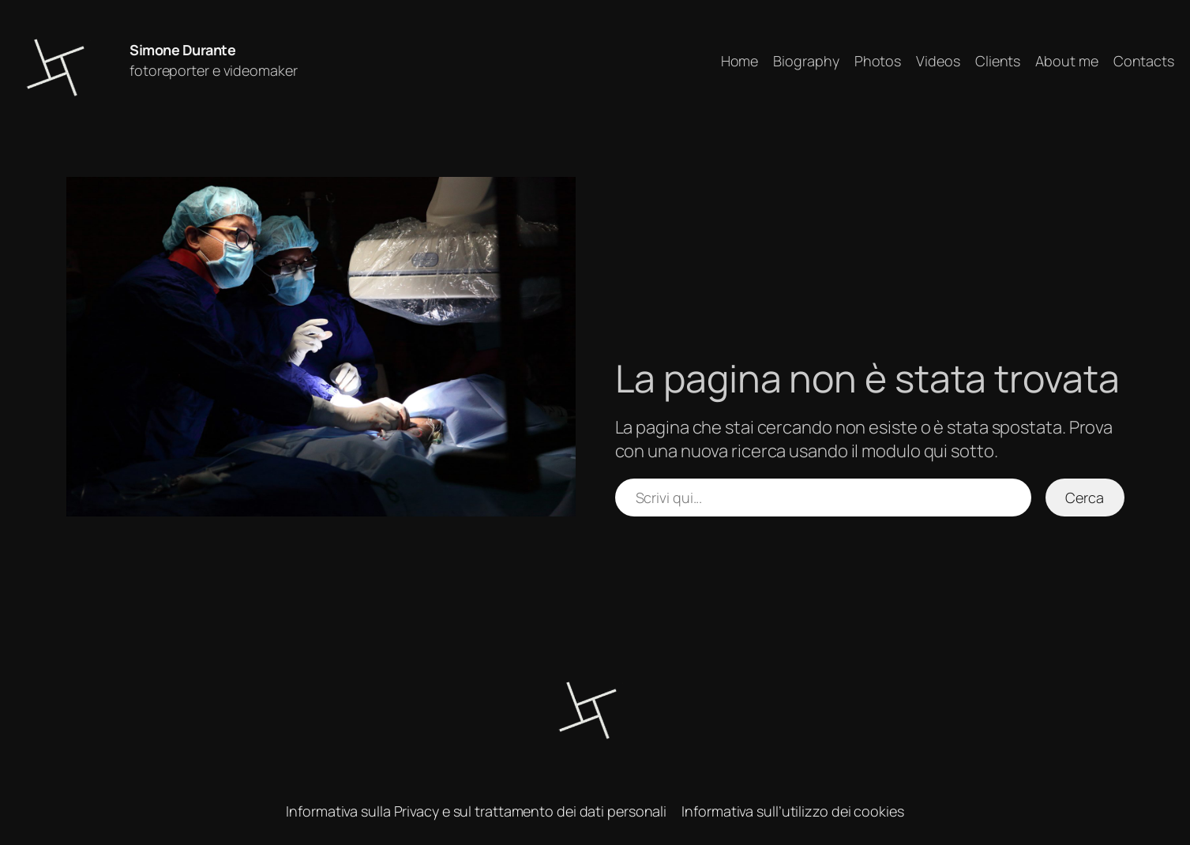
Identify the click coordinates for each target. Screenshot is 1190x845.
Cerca (1084, 497)
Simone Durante (182, 49)
